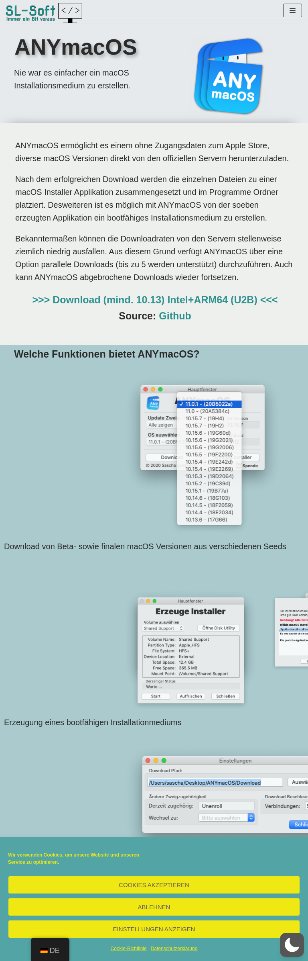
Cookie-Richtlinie (129, 948)
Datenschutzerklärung (174, 948)
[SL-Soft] (44, 13)
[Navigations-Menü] (292, 10)
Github (175, 315)
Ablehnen (154, 907)
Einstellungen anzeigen (154, 929)
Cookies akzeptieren (154, 884)
